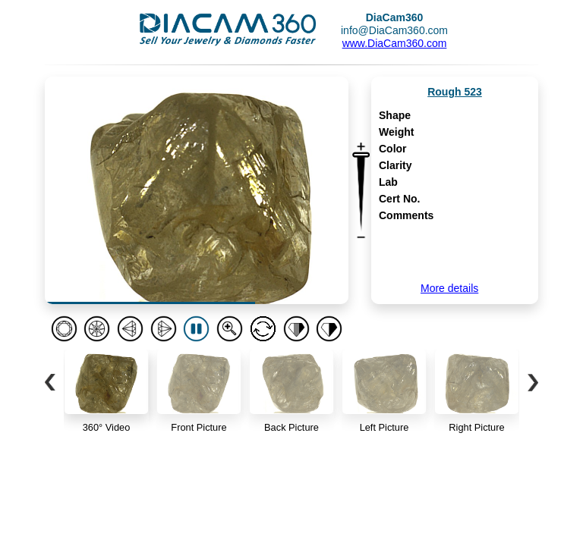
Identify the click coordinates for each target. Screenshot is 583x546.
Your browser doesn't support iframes (291, 273)
